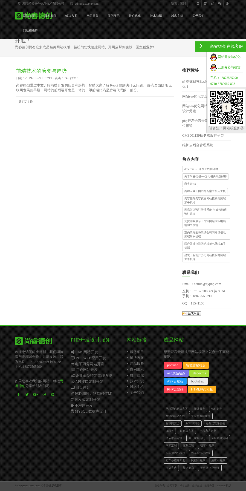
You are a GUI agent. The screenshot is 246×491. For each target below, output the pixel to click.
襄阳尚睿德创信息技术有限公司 (40, 3)
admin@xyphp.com (84, 3)
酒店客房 (171, 467)
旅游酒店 (188, 467)
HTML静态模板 (202, 389)
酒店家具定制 (174, 438)
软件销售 (216, 408)
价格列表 (160, 485)
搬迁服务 (199, 408)
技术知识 (156, 15)
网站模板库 (30, 30)
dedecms (199, 373)
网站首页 (29, 15)
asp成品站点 (176, 373)
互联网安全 (172, 423)
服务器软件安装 (215, 423)
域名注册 (184, 485)
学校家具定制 (208, 430)
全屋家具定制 (219, 438)
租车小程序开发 (175, 460)
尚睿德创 (46, 485)
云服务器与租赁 (225, 67)
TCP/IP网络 (193, 423)
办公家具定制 (196, 438)
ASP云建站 (175, 381)
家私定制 (171, 445)
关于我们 (198, 15)
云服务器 (209, 485)
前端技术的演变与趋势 (41, 71)
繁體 (183, 3)
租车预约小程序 (175, 453)
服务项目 (50, 15)
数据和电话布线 (175, 416)
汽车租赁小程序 (201, 453)
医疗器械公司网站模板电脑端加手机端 (205, 245)
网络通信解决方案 (177, 408)
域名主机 (177, 15)
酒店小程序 (218, 460)
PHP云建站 (175, 389)
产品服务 (92, 15)
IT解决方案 (187, 430)
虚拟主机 (197, 485)
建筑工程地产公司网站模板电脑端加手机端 (205, 257)
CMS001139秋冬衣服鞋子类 (203, 135)
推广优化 (135, 15)
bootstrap (197, 381)
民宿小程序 (198, 460)
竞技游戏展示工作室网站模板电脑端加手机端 (205, 223)
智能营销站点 (195, 365)
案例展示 (114, 15)
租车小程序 (207, 445)
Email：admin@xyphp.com (201, 284)
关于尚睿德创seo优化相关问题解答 (205, 176)
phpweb (172, 365)
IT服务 (170, 430)
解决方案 (71, 15)
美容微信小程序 (210, 467)
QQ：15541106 (193, 303)
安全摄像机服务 (201, 416)
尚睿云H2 (190, 183)
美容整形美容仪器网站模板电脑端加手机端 (205, 200)
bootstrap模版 (224, 485)
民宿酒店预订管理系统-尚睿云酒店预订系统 (205, 211)
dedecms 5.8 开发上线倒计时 (201, 169)
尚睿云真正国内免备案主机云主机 (205, 191)
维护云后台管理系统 (197, 145)
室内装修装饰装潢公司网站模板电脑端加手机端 (205, 234)
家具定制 (188, 445)
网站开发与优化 (225, 57)
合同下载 (172, 485)
